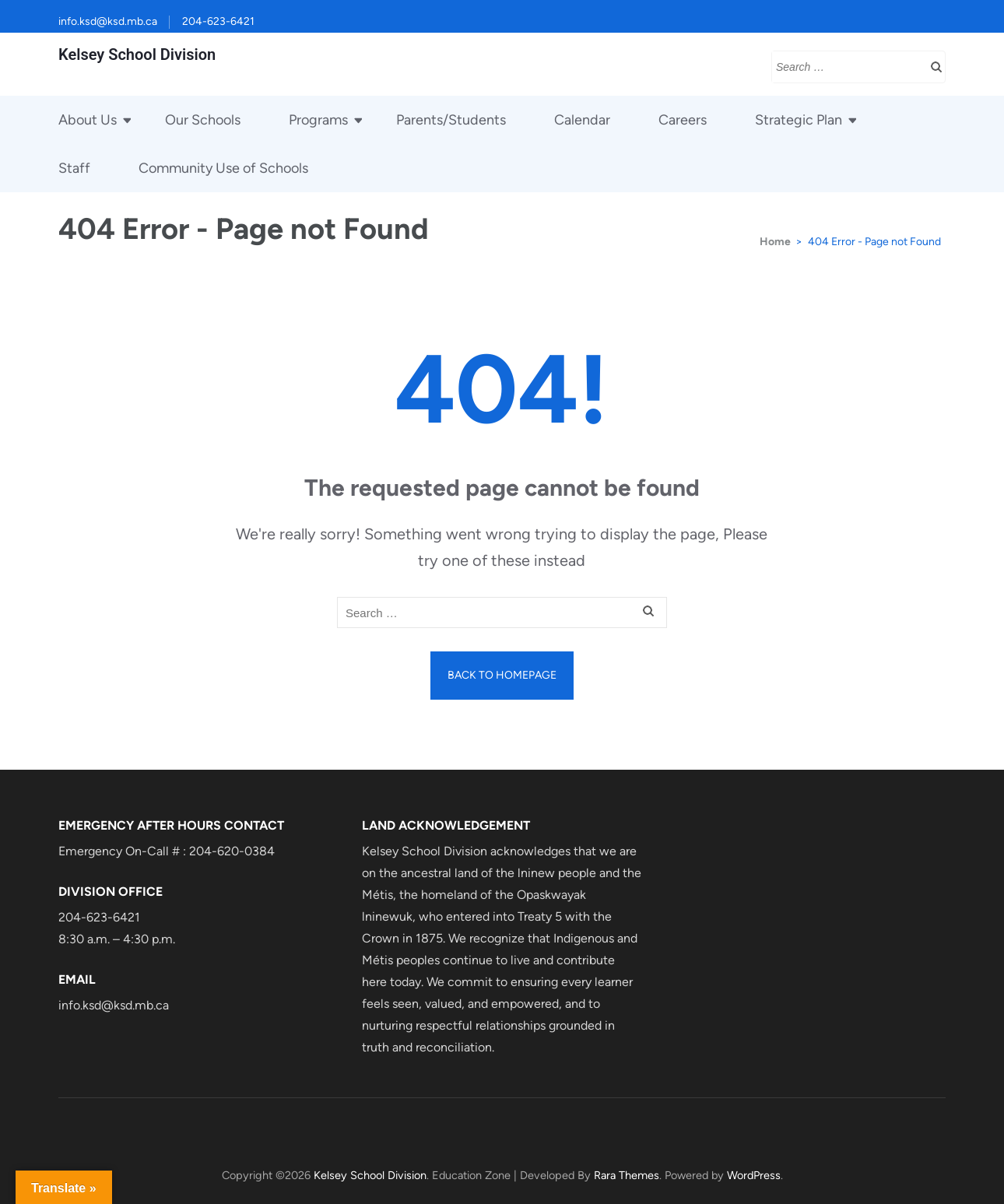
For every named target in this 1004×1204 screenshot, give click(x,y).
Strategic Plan (798, 119)
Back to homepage (502, 675)
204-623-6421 (218, 21)
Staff (74, 168)
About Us (87, 119)
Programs (318, 119)
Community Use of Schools (223, 168)
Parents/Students (451, 119)
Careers (682, 119)
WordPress (754, 1175)
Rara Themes (626, 1175)
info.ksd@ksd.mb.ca (107, 21)
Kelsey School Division (137, 54)
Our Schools (202, 119)
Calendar (582, 119)
